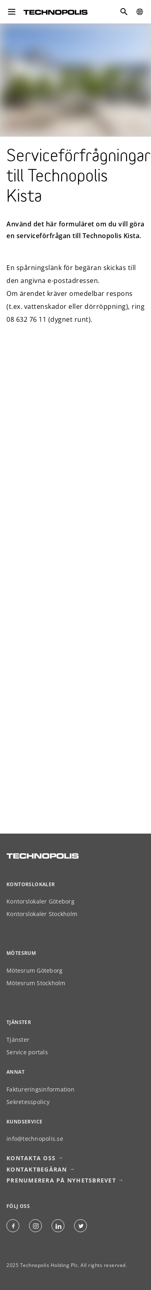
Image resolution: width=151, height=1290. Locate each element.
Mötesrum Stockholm (36, 983)
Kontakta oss (31, 1158)
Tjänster (17, 1039)
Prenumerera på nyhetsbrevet (61, 1180)
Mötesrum (21, 953)
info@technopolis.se (34, 1138)
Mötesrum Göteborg (34, 970)
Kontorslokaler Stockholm (41, 914)
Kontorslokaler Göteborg (40, 901)
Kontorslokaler (30, 884)
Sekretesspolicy (28, 1102)
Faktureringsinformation (40, 1089)
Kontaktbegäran (36, 1169)
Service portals (27, 1052)
